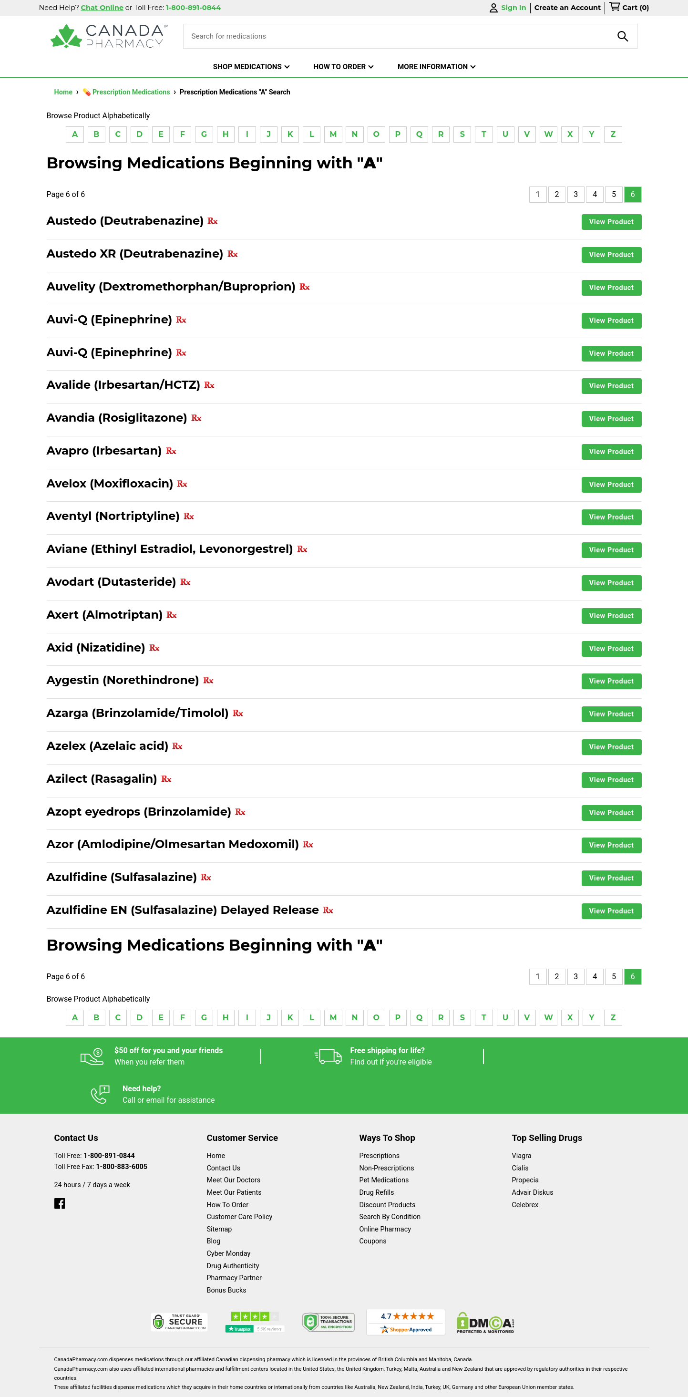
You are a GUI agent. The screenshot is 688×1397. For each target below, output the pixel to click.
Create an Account (567, 7)
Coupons (373, 1203)
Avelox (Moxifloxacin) (117, 483)
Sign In (507, 7)
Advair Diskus (533, 1154)
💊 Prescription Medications (127, 92)
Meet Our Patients (234, 1154)
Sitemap (219, 1191)
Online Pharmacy (385, 1191)
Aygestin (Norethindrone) (130, 680)
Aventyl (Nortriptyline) (121, 516)
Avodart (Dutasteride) (119, 582)
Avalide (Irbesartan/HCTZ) (131, 385)
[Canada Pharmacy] (109, 36)
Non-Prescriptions (386, 1130)
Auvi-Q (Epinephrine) (117, 319)
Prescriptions (379, 1118)
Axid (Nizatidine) (103, 647)
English (372, 1385)
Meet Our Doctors (234, 1142)
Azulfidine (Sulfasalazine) (129, 877)
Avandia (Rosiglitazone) (124, 417)
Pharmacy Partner (234, 1240)
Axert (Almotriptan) (112, 614)
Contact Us (224, 1130)
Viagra (522, 1118)
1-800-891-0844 (109, 1118)
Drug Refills (376, 1154)
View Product (611, 222)
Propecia (525, 1142)
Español (332, 1385)
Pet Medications (384, 1142)
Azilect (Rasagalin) (109, 779)
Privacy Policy (489, 1385)
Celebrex (525, 1167)
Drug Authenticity (233, 1228)
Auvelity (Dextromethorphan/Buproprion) (178, 286)
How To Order (228, 1167)
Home (64, 92)
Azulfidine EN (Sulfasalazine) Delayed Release (190, 910)
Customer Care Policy (240, 1179)
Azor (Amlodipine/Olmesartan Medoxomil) (180, 844)
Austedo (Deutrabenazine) (133, 221)
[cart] (629, 8)
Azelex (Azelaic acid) (115, 746)
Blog (214, 1203)
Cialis (520, 1130)
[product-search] (623, 36)
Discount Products (387, 1167)
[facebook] (59, 1163)
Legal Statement (425, 1385)
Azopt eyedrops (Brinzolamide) (146, 811)
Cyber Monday (229, 1215)
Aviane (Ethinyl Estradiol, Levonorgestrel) (177, 549)
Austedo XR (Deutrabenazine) (142, 253)
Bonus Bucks (226, 1252)
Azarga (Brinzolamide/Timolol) (145, 713)
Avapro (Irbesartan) (112, 450)
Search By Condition (390, 1179)
